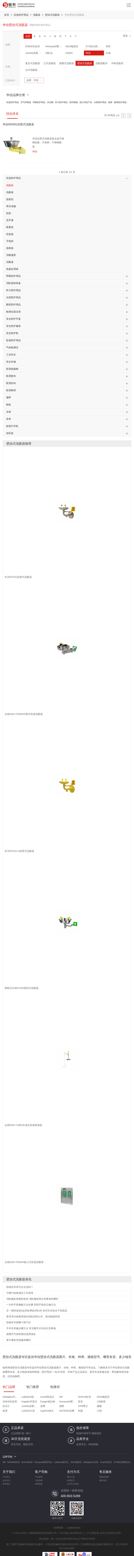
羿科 (97, 46)
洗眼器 (37, 14)
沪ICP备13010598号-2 (71, 1528)
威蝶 (21, 1406)
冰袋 (8, 411)
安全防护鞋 (12, 333)
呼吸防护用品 (39, 102)
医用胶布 (11, 376)
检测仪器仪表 (13, 311)
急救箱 (9, 248)
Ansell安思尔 (42, 1397)
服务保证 (103, 1476)
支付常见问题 (73, 1479)
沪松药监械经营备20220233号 (62, 1540)
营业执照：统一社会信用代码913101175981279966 (67, 1534)
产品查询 (39, 1472)
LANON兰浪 (58, 1406)
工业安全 (11, 354)
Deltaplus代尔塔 (10, 1397)
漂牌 (119, 1401)
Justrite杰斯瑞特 (120, 46)
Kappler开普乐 (124, 1397)
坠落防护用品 (13, 340)
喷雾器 (9, 227)
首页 (6, 14)
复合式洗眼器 (32, 63)
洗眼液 (9, 192)
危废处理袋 (12, 269)
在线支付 (71, 1476)
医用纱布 (11, 383)
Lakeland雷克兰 (27, 1397)
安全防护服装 (13, 326)
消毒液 (9, 262)
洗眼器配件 (101, 63)
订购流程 (39, 1476)
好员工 (71, 1401)
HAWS (46, 53)
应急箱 (9, 234)
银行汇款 (71, 1472)
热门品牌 (9, 1387)
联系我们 (6, 1479)
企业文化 (6, 1476)
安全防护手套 (13, 318)
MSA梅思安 (66, 46)
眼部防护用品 (120, 102)
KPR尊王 (8, 1406)
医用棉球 (11, 390)
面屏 (110, 102)
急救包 (9, 199)
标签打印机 (12, 426)
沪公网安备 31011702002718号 (104, 1528)
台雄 (79, 53)
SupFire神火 (74, 1406)
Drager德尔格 (10, 1401)
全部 (27, 36)
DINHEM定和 (32, 46)
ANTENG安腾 (91, 1406)
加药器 (9, 433)
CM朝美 (56, 1401)
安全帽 (50, 102)
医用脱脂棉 (12, 368)
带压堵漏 (11, 206)
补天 (97, 53)
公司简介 (6, 1472)
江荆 (119, 1406)
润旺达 (29, 53)
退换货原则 (104, 1472)
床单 (8, 419)
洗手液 (9, 220)
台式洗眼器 (31, 70)
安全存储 (11, 361)
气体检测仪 (12, 347)
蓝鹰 (102, 1401)
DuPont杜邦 (74, 1397)
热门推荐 (32, 1387)
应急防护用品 (21, 14)
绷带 (8, 397)
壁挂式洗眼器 (53, 14)
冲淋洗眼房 (117, 63)
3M (53, 1397)
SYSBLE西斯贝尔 (85, 46)
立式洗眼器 (49, 63)
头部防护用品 (100, 102)
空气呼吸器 (26, 102)
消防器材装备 (13, 283)
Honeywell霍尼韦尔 (50, 46)
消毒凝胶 (11, 255)
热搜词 (55, 1387)
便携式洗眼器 (66, 63)
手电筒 (9, 241)
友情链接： (60, 1523)
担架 (8, 213)
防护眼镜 (73, 102)
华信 (62, 53)
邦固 (102, 1406)
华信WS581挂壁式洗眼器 (18, 124)
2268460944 (73, 1523)
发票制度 (39, 1479)
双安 (37, 1401)
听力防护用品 (61, 102)
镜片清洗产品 (86, 102)
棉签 (8, 404)
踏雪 (37, 1406)
